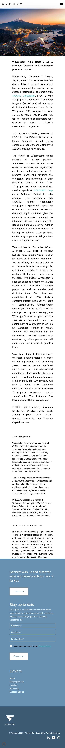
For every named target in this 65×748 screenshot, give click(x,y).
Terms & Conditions (53, 733)
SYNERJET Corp (43, 190)
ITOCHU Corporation (23, 95)
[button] (4, 744)
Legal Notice (41, 733)
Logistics (13, 685)
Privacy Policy (44, 646)
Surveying (14, 688)
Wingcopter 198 (17, 682)
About (12, 678)
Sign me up (19, 656)
